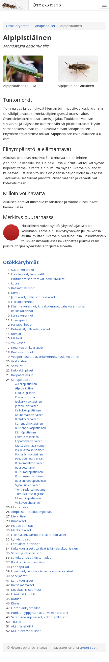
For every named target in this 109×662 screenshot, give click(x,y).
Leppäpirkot (20, 567)
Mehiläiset (18, 516)
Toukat (16, 622)
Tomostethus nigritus (29, 494)
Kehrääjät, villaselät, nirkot (30, 329)
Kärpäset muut (22, 375)
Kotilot (16, 599)
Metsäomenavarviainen (30, 445)
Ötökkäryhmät (17, 25)
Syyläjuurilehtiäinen (27, 485)
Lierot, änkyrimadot (25, 608)
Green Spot (88, 647)
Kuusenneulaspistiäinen (30, 428)
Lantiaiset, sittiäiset (25, 544)
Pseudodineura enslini (29, 458)
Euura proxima (25, 397)
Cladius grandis (25, 393)
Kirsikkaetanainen (26, 419)
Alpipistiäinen (25, 388)
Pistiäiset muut (22, 526)
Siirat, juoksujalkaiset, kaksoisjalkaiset (39, 617)
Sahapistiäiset (44, 25)
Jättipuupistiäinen (26, 406)
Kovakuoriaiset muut (26, 590)
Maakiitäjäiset (21, 530)
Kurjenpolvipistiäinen (29, 423)
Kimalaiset (18, 521)
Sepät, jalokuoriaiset (26, 553)
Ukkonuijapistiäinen (28, 498)
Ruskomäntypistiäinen (29, 463)
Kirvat (15, 293)
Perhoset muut (22, 352)
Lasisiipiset (19, 320)
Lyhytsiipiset (20, 539)
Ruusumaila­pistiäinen (29, 472)
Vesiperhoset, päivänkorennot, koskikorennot (45, 357)
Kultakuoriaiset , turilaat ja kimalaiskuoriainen (44, 548)
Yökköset (18, 343)
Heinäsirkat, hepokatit (27, 274)
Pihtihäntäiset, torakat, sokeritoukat (37, 279)
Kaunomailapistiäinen (29, 415)
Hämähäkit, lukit (23, 594)
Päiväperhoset (21, 324)
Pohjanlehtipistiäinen (29, 454)
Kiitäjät (16, 334)
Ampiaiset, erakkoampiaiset (31, 512)
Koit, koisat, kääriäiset (27, 347)
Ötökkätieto (47, 5)
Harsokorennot (22, 302)
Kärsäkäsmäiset (22, 585)
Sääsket (17, 366)
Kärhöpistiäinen (25, 432)
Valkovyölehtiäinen (27, 502)
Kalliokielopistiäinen (28, 410)
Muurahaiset (20, 507)
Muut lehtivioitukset (26, 631)
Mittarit (16, 338)
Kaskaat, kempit (23, 288)
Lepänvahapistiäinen (28, 441)
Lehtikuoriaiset (22, 580)
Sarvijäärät (19, 576)
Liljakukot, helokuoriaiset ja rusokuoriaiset (42, 571)
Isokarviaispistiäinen (28, 401)
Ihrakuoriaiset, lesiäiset (28, 562)
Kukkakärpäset (22, 370)
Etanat (16, 603)
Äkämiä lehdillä (22, 626)
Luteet (16, 283)
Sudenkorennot (22, 270)
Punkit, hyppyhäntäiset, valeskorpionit (39, 613)
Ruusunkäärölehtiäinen (30, 476)
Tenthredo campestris (30, 489)
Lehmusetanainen (27, 437)
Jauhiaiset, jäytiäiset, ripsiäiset (33, 297)
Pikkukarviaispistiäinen (30, 450)
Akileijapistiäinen (26, 384)
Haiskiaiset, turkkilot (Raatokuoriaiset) (39, 535)
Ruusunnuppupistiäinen (30, 480)
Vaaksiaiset (19, 361)
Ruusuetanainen (25, 467)
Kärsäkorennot (22, 315)
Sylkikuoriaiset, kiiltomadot (31, 557)
